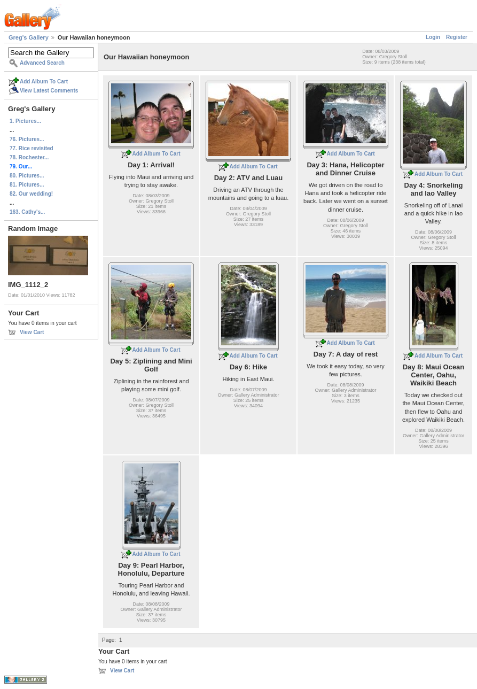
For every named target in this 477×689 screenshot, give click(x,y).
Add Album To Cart (44, 81)
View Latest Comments (49, 91)
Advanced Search (42, 63)
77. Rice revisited (31, 148)
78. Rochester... (29, 157)
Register (456, 37)
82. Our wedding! (31, 194)
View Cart (32, 332)
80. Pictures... (27, 176)
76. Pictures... (27, 139)
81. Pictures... (27, 185)
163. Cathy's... (27, 212)
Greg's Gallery (29, 37)
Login (433, 37)
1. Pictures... (25, 121)
